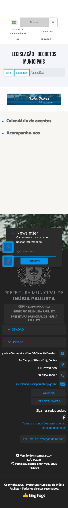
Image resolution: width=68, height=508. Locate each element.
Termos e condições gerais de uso (44, 423)
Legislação (22, 72)
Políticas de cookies (53, 428)
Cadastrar (34, 261)
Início (8, 72)
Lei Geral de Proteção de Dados (43, 439)
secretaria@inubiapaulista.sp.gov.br (36, 384)
